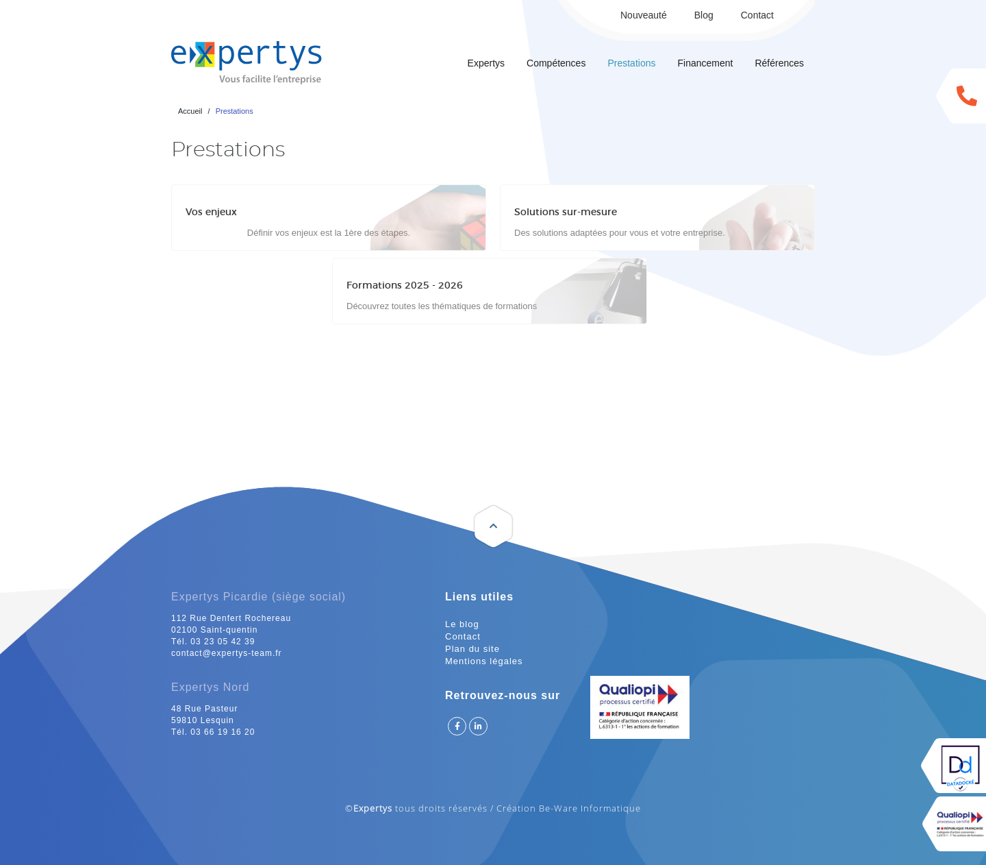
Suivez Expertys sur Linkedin (478, 726)
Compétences (556, 63)
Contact (757, 15)
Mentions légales (484, 661)
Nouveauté (643, 15)
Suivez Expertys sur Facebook (457, 726)
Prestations (631, 63)
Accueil (190, 111)
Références (779, 63)
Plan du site (472, 649)
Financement (705, 63)
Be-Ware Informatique (590, 808)
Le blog (462, 624)
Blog (703, 15)
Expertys (486, 63)
